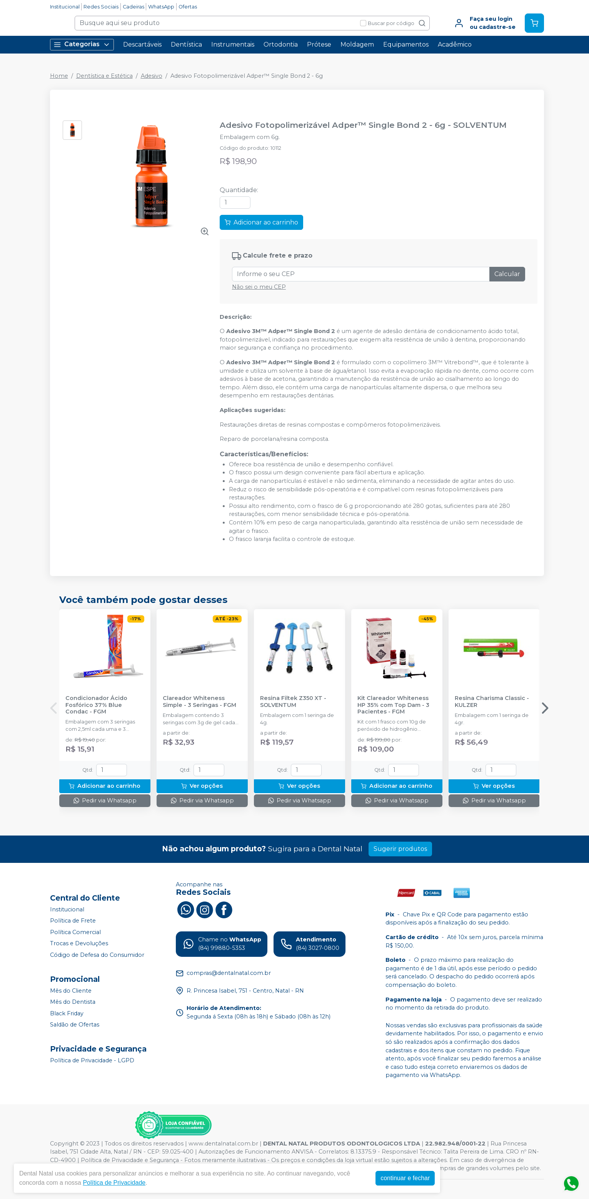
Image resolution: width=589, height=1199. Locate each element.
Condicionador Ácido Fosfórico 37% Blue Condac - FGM (96, 705)
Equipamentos (406, 44)
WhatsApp (161, 7)
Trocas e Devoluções (79, 943)
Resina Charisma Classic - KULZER (492, 701)
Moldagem (357, 44)
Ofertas (188, 7)
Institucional (65, 7)
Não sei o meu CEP (259, 286)
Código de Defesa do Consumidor (97, 954)
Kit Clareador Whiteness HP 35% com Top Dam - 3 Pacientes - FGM (393, 705)
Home (59, 75)
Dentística (186, 44)
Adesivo (151, 75)
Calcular (507, 274)
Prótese (319, 44)
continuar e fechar (405, 1178)
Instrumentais (232, 44)
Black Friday (66, 1013)
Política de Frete (73, 920)
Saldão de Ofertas (74, 1024)
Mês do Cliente (71, 990)
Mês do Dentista (72, 1001)
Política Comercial (75, 932)
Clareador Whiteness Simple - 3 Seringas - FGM (199, 701)
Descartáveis (142, 44)
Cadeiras (133, 7)
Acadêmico (455, 44)
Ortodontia (281, 44)
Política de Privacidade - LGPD (92, 1060)
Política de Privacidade (114, 1182)
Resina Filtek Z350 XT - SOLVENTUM (293, 701)
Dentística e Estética (104, 75)
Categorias (81, 44)
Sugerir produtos (400, 848)
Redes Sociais (100, 7)
